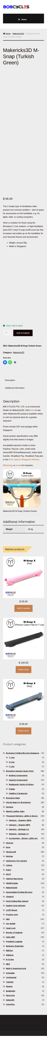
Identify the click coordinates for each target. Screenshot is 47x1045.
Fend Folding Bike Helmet (17, 901)
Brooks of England (14, 932)
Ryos (8, 847)
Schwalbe (10, 973)
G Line (11, 762)
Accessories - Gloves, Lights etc (23, 838)
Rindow (9, 986)
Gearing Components (18, 780)
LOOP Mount (11, 910)
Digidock (10, 955)
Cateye (9, 865)
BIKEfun (9, 950)
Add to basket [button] (23, 608)
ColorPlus (10, 1004)
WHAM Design (12, 883)
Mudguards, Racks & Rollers (21, 784)
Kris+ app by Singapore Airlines (24, 459)
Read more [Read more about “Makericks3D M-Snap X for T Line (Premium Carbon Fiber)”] (23, 669)
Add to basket (23, 333)
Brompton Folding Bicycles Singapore (22, 753)
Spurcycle (10, 995)
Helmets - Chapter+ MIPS (20, 820)
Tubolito (10, 982)
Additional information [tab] (14, 388)
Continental (11, 977)
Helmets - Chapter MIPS (19, 825)
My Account (8, 1040)
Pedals (12, 789)
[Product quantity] (7, 333)
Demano (9, 807)
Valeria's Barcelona (14, 879)
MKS (8, 964)
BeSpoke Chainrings (15, 946)
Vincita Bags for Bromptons (18, 802)
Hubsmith (10, 1000)
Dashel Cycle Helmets (15, 905)
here (32, 410)
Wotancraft (11, 852)
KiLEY (8, 874)
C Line (11, 766)
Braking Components (18, 775)
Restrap (9, 856)
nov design (10, 923)
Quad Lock (11, 928)
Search (23, 1040)
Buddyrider (10, 991)
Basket (37, 1038)
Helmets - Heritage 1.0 (19, 834)
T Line (11, 757)
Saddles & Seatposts (18, 793)
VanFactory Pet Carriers (16, 861)
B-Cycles (10, 959)
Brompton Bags (13, 798)
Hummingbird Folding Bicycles (19, 892)
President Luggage (14, 941)
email (18, 465)
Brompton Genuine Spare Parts (20, 771)
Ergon (8, 870)
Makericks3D (18, 34)
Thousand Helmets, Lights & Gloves (22, 816)
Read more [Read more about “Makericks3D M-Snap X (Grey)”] (23, 731)
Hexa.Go (9, 843)
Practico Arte (12, 914)
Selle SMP (10, 937)
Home (8, 34)
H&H (8, 919)
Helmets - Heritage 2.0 (19, 829)
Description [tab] (10, 380)
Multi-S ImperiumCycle (16, 968)
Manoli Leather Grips (15, 811)
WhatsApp (8, 465)
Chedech (10, 897)
